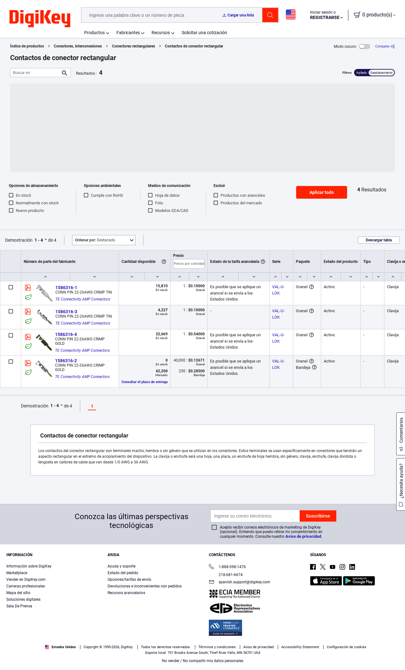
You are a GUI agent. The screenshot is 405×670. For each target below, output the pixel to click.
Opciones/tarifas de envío (129, 579)
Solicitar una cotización (204, 32)
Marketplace (16, 573)
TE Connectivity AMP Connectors (82, 299)
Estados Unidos (60, 647)
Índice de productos (27, 46)
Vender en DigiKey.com (26, 579)
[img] (39, 19)
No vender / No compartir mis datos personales (202, 661)
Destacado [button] (95, 240)
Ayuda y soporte (121, 566)
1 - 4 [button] (38, 240)
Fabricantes (128, 32)
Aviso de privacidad (303, 536)
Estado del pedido (123, 573)
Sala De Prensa (19, 606)
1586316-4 (66, 334)
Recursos (161, 32)
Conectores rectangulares (133, 46)
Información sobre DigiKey (29, 566)
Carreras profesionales (25, 586)
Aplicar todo (321, 192)
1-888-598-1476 (227, 567)
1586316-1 (66, 287)
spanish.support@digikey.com (239, 583)
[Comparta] (385, 46)
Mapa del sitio (18, 593)
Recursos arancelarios (126, 593)
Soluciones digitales (23, 599)
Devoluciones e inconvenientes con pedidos (145, 586)
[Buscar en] (35, 72)
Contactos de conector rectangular (194, 46)
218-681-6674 (226, 575)
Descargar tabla (379, 240)
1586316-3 (66, 311)
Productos (94, 32)
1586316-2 (66, 360)
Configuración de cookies (346, 647)
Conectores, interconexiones (78, 46)
